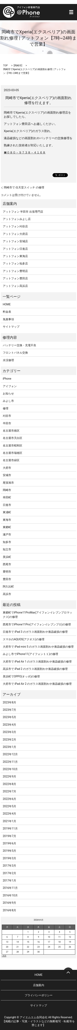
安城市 (7, 475)
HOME (7, 304)
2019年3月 (9, 858)
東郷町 (7, 527)
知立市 (7, 549)
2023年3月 (9, 732)
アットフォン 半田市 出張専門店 (23, 211)
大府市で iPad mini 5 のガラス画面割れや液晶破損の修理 (38, 646)
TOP (5, 65)
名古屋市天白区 (12, 438)
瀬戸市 (7, 534)
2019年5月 (9, 850)
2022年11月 (10, 761)
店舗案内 (38, 985)
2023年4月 (9, 724)
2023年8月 (9, 702)
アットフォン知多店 (15, 263)
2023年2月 (9, 739)
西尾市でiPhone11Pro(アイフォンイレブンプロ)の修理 (37, 624)
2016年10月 (10, 895)
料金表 (7, 311)
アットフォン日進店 (15, 248)
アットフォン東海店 (15, 256)
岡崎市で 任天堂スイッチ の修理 (24, 187)
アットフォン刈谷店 (15, 226)
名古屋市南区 (11, 430)
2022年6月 (9, 798)
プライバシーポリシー (39, 995)
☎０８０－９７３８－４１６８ (25, 152)
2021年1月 (9, 821)
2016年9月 (9, 902)
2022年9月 (9, 776)
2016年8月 (9, 910)
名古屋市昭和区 (12, 445)
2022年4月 (9, 813)
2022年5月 (9, 806)
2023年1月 (9, 746)
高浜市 (7, 594)
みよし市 (8, 400)
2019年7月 (9, 836)
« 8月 (4, 956)
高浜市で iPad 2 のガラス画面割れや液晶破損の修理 (35, 668)
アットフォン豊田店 (15, 278)
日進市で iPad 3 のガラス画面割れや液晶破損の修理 (35, 631)
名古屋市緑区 (11, 460)
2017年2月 (9, 873)
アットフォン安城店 (15, 241)
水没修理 (8, 360)
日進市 (7, 504)
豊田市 (7, 579)
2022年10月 (10, 769)
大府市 (7, 467)
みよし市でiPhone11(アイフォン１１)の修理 (30, 654)
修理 (5, 408)
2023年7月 (9, 709)
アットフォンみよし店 (17, 219)
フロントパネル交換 (15, 352)
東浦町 (7, 512)
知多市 (7, 542)
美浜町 (7, 556)
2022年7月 (9, 791)
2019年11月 (10, 828)
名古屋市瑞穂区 (12, 452)
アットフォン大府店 (15, 233)
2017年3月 (9, 865)
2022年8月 (9, 784)
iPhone (7, 378)
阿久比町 (8, 586)
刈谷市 (7, 415)
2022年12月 (10, 754)
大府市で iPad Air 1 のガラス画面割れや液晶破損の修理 (37, 661)
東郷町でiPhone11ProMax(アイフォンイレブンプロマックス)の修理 (37, 614)
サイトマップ (11, 326)
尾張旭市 (8, 482)
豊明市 (7, 571)
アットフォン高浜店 (15, 285)
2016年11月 (10, 887)
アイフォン (10, 386)
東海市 (7, 519)
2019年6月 (9, 843)
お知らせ (8, 393)
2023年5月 (9, 717)
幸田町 (7, 497)
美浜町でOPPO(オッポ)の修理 (21, 676)
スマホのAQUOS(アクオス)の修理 (23, 639)
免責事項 (8, 319)
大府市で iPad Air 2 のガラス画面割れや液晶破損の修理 (37, 683)
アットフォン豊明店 (15, 271)
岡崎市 (17, 65)
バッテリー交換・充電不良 (19, 345)
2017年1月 (9, 880)
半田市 (7, 423)
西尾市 (7, 564)
